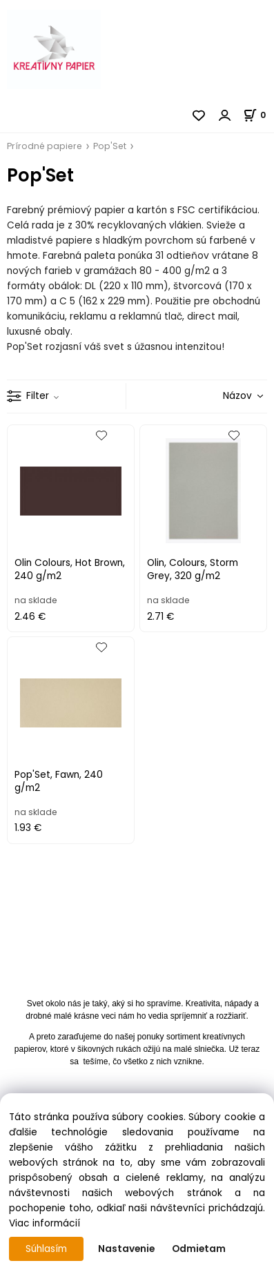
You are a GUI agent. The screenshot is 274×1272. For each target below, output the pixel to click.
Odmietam (199, 1248)
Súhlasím (46, 1248)
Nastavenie (126, 1248)
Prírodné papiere (44, 146)
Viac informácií (44, 1223)
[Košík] (258, 115)
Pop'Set (109, 146)
